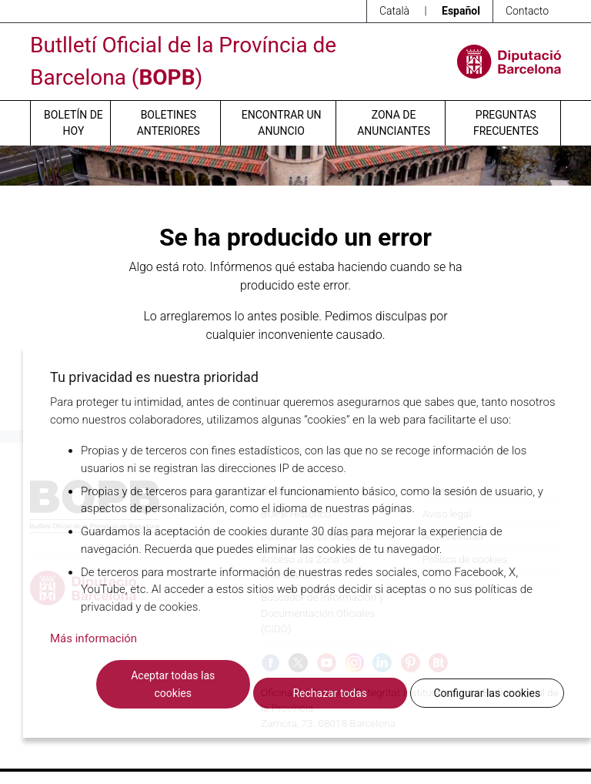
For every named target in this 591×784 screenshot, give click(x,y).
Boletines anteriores (168, 123)
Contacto (527, 11)
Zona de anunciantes (393, 123)
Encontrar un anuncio (282, 123)
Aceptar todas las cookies (173, 684)
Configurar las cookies (486, 693)
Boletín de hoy (73, 123)
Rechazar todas (329, 693)
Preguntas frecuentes (506, 123)
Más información (93, 638)
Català (394, 11)
